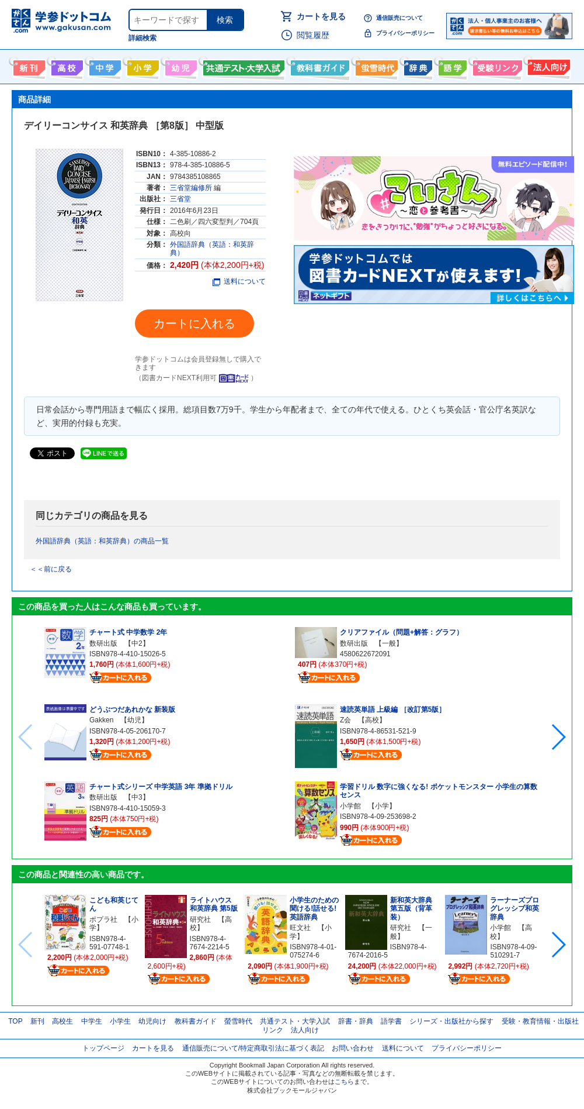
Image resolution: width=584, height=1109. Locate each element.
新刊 (37, 1021)
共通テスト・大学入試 (242, 65)
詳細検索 (142, 38)
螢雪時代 (375, 65)
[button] (558, 737)
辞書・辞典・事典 (416, 65)
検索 (225, 20)
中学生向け (104, 65)
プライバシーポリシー (405, 33)
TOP (15, 1021)
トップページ (103, 1048)
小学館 (350, 806)
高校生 (62, 1021)
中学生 (91, 1021)
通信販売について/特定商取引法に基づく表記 (253, 1048)
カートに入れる (194, 323)
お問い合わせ (353, 1048)
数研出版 (103, 643)
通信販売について (399, 18)
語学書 (451, 65)
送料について (239, 281)
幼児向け (180, 65)
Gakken (101, 720)
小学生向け (142, 65)
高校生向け (66, 65)
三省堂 (180, 199)
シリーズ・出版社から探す (451, 1021)
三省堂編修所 (191, 188)
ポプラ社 (103, 919)
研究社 (200, 919)
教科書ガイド (318, 65)
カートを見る (321, 16)
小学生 (120, 1021)
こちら (344, 1081)
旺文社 (300, 928)
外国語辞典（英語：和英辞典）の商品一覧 (102, 541)
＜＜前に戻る (51, 569)
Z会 (345, 720)
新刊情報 (28, 65)
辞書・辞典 (355, 1021)
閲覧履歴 (313, 35)
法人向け (547, 65)
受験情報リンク (495, 65)
